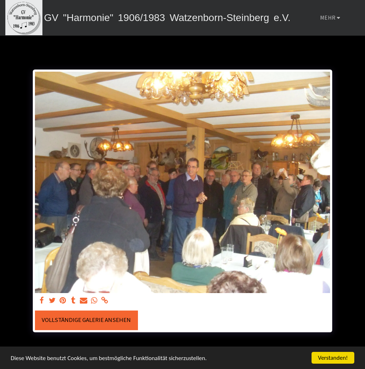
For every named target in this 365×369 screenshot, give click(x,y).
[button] (354, 18)
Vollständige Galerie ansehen (86, 320)
